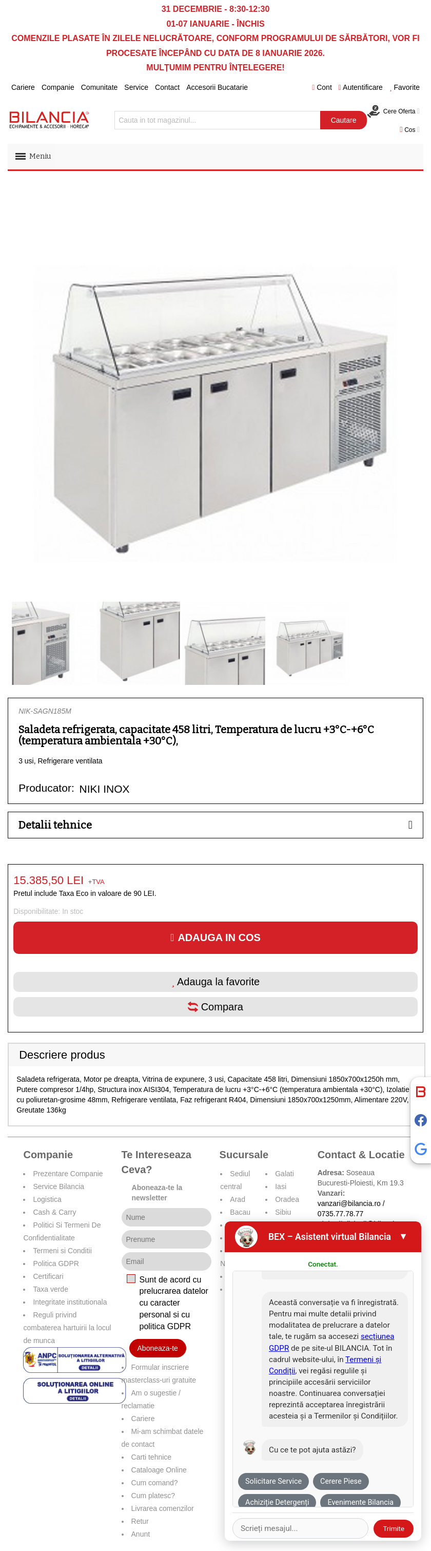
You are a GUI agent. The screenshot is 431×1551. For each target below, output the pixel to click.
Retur (140, 1521)
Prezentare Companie (68, 1174)
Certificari (48, 1276)
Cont (322, 87)
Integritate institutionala (70, 1302)
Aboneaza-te (158, 1348)
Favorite (404, 87)
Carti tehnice (151, 1457)
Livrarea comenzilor (162, 1508)
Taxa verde (50, 1289)
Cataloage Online (159, 1470)
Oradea (287, 1199)
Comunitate (99, 87)
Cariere (23, 87)
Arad (237, 1199)
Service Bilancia (58, 1186)
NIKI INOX (105, 789)
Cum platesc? (153, 1495)
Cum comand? (154, 1483)
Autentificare (361, 87)
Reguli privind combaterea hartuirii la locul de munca (67, 1328)
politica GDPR (165, 1326)
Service (136, 87)
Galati (284, 1174)
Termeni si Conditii (62, 1251)
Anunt (140, 1534)
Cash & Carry (54, 1212)
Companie (58, 87)
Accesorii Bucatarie (217, 87)
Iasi (280, 1186)
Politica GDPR (56, 1263)
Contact (167, 87)
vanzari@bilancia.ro (349, 1203)
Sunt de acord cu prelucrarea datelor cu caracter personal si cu (174, 1303)
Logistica (47, 1199)
